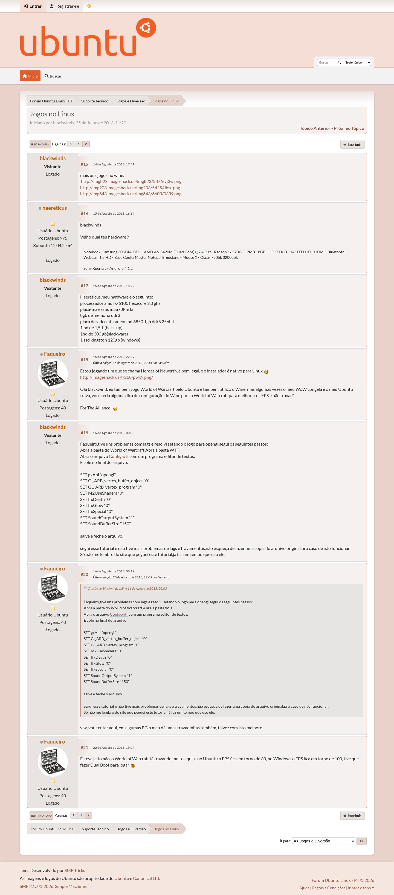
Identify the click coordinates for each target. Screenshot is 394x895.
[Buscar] (339, 62)
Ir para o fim (40, 144)
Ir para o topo (41, 815)
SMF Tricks (75, 870)
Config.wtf (119, 456)
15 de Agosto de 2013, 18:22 (113, 286)
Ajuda (304, 887)
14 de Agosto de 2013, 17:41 (113, 164)
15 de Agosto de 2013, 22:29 (113, 356)
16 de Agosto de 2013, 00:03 (113, 433)
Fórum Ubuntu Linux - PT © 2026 (343, 880)
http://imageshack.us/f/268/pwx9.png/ (116, 377)
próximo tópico (349, 128)
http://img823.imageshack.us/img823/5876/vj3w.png (131, 181)
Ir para (285, 841)
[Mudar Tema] (89, 6)
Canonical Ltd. (146, 878)
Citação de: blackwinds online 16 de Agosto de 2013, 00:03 (127, 588)
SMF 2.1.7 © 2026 (36, 886)
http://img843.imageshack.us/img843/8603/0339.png (130, 193)
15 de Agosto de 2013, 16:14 (113, 213)
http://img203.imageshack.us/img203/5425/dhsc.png (130, 187)
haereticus (54, 208)
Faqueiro (54, 354)
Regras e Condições (328, 887)
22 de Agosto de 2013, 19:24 (113, 747)
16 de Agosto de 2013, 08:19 (113, 571)
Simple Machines (71, 886)
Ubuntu (121, 878)
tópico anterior (315, 128)
